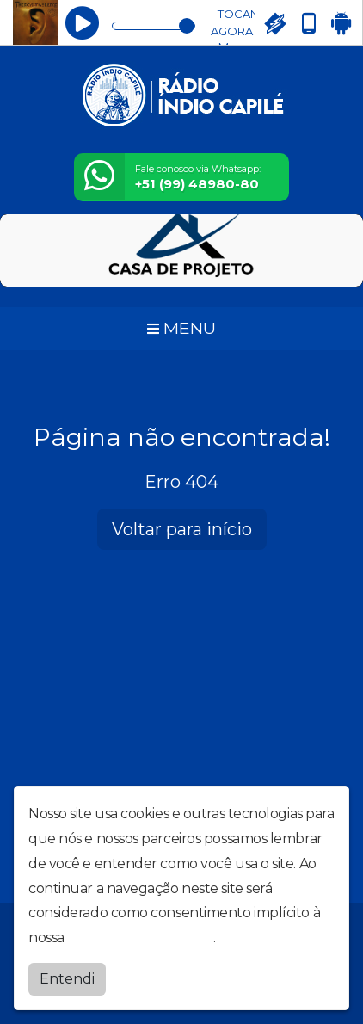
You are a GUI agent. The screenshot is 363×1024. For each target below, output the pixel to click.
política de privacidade (140, 934)
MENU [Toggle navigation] (181, 328)
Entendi (67, 974)
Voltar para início (182, 529)
